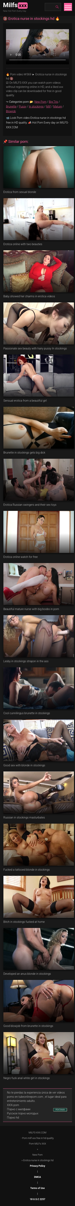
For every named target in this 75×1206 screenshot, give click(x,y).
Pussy (22, 106)
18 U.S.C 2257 (37, 1199)
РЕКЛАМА (60, 1110)
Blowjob (11, 111)
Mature (57, 106)
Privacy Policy (37, 1166)
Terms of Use (37, 1188)
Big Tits (53, 101)
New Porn (40, 101)
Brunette (11, 106)
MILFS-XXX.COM (37, 1132)
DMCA (37, 1177)
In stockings (36, 106)
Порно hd (13, 1117)
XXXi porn (13, 1105)
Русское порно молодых (22, 1113)
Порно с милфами (18, 1109)
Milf (48, 106)
